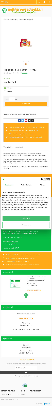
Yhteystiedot (21, 394)
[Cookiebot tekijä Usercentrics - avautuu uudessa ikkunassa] (41, 179)
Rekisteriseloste (35, 391)
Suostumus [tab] (9, 185)
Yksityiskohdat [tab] (26, 185)
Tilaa (26, 372)
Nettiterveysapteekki (8, 391)
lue (36, 376)
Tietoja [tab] (42, 185)
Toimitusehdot (6, 394)
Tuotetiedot (7, 147)
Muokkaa (26, 225)
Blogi (23, 391)
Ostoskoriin (26, 104)
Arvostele (24, 73)
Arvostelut (19, 147)
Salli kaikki (26, 218)
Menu (4, 2)
